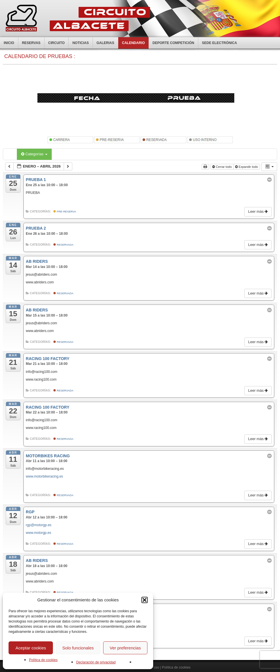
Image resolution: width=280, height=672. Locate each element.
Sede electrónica (219, 43)
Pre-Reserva (64, 211)
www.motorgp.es (38, 533)
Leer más (258, 211)
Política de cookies (43, 660)
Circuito (56, 43)
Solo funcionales (78, 647)
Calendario (133, 43)
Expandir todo (247, 166)
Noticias (80, 43)
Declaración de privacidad (95, 662)
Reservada (63, 244)
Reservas (31, 43)
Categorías (34, 154)
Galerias (105, 43)
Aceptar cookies (30, 647)
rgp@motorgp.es (38, 525)
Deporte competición (173, 43)
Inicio (9, 43)
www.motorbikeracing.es (44, 476)
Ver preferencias (125, 647)
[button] (144, 600)
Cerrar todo (222, 166)
